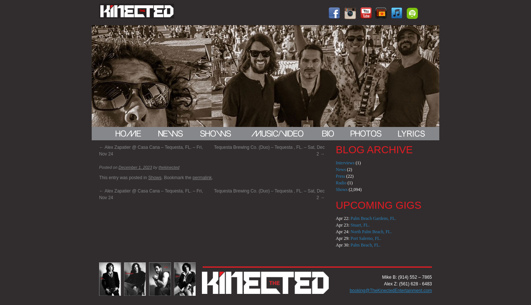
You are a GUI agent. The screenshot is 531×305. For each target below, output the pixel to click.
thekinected (169, 167)
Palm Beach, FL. (366, 245)
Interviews (345, 162)
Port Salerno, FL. (366, 238)
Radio (341, 182)
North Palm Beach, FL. (371, 231)
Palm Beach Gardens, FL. (373, 218)
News (341, 169)
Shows (155, 177)
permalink (202, 177)
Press (340, 176)
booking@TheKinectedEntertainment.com (391, 290)
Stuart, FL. (360, 225)
